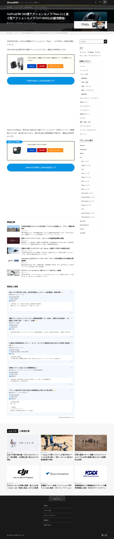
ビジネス (82, 118)
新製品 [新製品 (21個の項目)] (92, 52)
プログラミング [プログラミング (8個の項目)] (95, 55)
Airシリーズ (85, 161)
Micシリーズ (85, 181)
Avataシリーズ (85, 165)
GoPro (35, 23)
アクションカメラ (85, 126)
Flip (82, 169)
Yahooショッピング (55, 66)
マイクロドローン (85, 106)
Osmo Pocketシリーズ (88, 213)
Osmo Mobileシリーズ (88, 197)
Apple (81, 153)
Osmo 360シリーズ (87, 193)
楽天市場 (41, 66)
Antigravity (83, 149)
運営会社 (46, 520)
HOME (10, 7)
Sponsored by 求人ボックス (67, 417)
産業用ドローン (84, 114)
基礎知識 (84, 78)
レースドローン (84, 110)
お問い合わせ (29, 7)
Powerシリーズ (86, 205)
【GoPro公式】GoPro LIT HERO (36, 144)
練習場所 (84, 94)
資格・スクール (86, 86)
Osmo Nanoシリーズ (87, 201)
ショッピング (84, 70)
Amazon (31, 66)
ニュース (28, 23)
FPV (82, 209)
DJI (81, 157)
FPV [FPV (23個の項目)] (98, 52)
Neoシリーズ (85, 189)
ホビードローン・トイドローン (89, 98)
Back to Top (57, 498)
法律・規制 (84, 82)
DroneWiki (15, 535)
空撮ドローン (84, 102)
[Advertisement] (93, 250)
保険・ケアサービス (87, 90)
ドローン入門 (19, 7)
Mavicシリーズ (86, 177)
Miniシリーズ (85, 185)
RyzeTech (83, 221)
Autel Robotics (84, 225)
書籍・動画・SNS (85, 122)
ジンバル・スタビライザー (88, 130)
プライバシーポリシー (42, 7)
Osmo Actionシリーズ (88, 217)
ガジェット (83, 134)
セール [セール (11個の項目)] (84, 52)
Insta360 (82, 233)
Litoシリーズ (85, 173)
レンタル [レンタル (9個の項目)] (84, 55)
